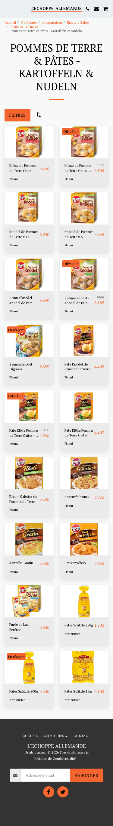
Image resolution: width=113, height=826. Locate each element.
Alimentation (52, 22)
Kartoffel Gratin (21, 563)
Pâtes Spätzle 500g (23, 691)
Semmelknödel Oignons (20, 367)
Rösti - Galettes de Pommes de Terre (23, 499)
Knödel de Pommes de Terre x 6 (78, 234)
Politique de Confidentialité (55, 758)
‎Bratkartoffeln (75, 563)
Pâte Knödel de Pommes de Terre (77, 367)
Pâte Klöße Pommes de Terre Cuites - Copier (23, 433)
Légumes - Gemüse (24, 26)
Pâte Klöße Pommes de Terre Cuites (78, 433)
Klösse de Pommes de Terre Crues (22, 168)
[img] (29, 142)
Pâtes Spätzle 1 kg (78, 691)
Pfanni (13, 179)
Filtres (17, 115)
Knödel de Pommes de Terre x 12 (23, 234)
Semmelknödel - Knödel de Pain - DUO (77, 301)
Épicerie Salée (78, 22)
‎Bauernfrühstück (76, 496)
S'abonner (86, 775)
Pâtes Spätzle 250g (78, 625)
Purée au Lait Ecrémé (19, 627)
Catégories (29, 22)
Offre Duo (70, 131)
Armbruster (72, 634)
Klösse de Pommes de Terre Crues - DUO (77, 168)
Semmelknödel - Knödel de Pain (21, 300)
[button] (7, 8)
